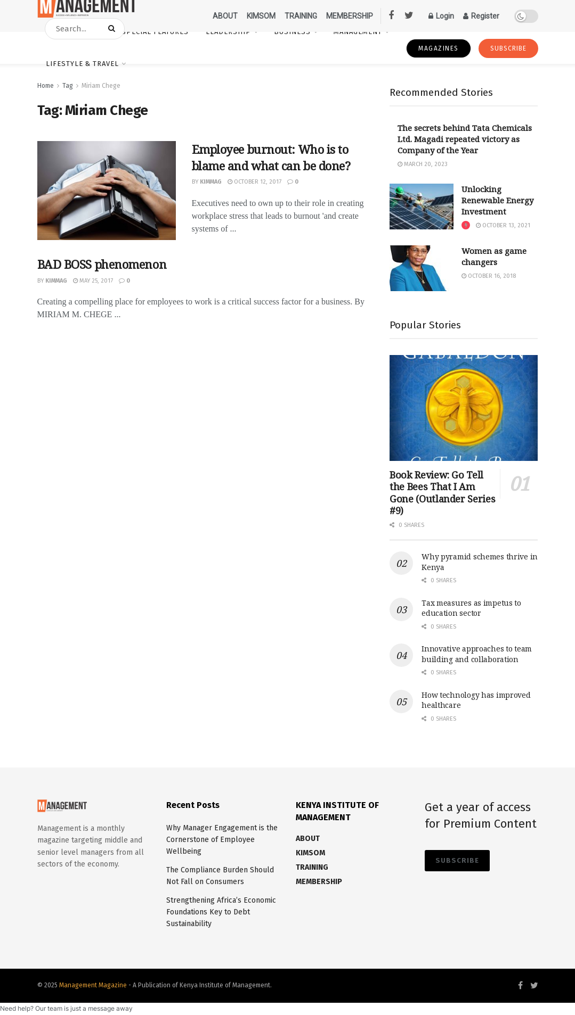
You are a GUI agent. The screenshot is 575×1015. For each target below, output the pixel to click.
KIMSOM (261, 16)
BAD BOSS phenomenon (102, 264)
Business (292, 32)
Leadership (228, 32)
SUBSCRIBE (508, 48)
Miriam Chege (101, 85)
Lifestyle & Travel (82, 64)
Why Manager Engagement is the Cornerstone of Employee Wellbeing (222, 839)
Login (441, 16)
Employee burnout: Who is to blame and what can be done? (271, 157)
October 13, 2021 (503, 225)
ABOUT (225, 16)
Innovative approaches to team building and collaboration (477, 653)
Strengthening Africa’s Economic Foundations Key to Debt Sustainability (221, 912)
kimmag (211, 181)
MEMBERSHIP (349, 16)
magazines (438, 48)
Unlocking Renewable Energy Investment (497, 200)
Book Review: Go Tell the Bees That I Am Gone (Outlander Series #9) (442, 492)
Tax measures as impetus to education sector (471, 608)
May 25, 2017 (93, 280)
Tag (67, 85)
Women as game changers (494, 256)
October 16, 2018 (488, 276)
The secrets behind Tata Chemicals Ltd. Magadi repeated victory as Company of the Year (465, 138)
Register (481, 16)
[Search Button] (114, 28)
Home (45, 85)
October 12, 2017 (254, 181)
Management (358, 32)
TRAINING (301, 16)
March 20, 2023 (423, 164)
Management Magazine (93, 985)
